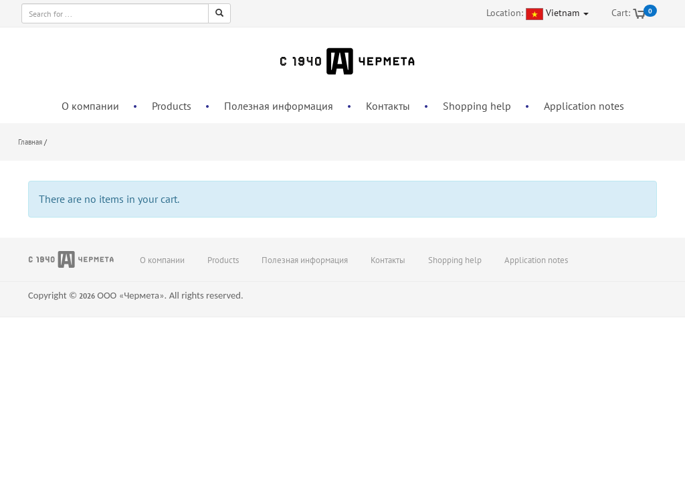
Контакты (388, 105)
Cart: (620, 13)
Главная (30, 142)
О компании (90, 105)
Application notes (584, 105)
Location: (504, 13)
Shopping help (477, 105)
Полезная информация (278, 105)
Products (171, 105)
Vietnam (567, 13)
